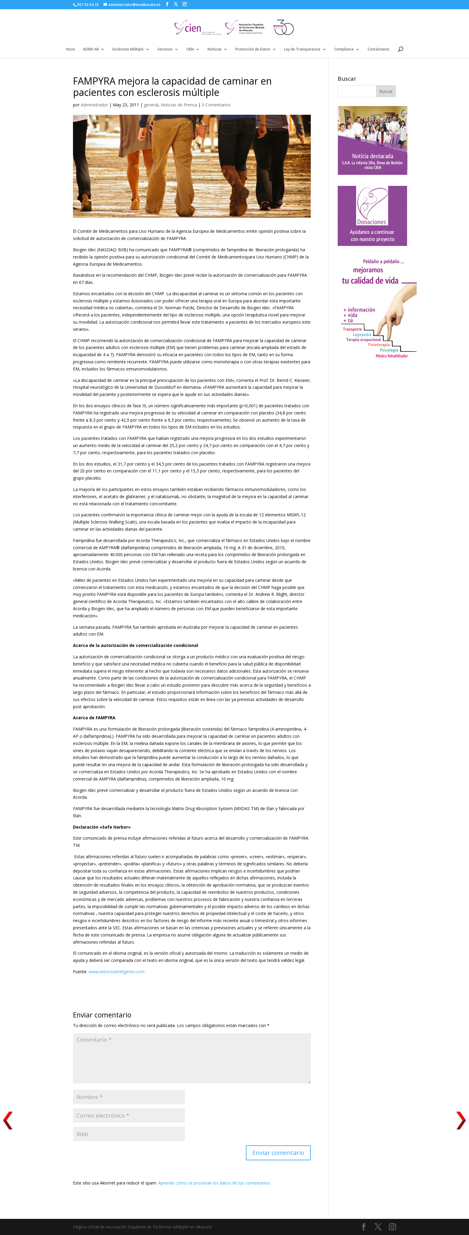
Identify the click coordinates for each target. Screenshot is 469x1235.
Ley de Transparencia (302, 49)
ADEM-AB (91, 49)
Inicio (70, 49)
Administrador (94, 105)
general (151, 105)
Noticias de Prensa (179, 105)
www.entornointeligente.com (116, 971)
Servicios (165, 49)
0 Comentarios (216, 105)
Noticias (215, 49)
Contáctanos (378, 49)
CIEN (190, 49)
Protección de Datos (252, 49)
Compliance (344, 49)
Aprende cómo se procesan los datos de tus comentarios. (214, 1183)
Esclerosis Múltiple (128, 49)
